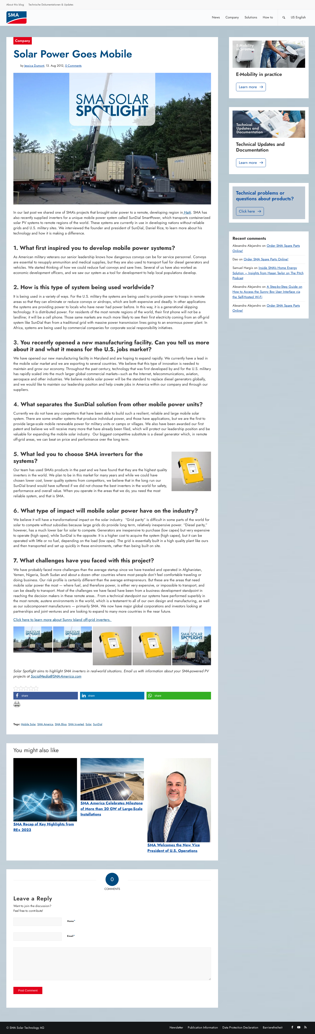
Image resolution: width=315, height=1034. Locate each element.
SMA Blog (60, 724)
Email (71, 936)
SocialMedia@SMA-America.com (56, 676)
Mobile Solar (28, 724)
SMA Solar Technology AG (27, 1027)
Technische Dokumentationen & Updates (51, 5)
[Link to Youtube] (298, 1027)
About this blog (15, 5)
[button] (45, 695)
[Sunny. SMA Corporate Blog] (19, 17)
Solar (88, 724)
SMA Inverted (76, 724)
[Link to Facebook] (292, 1027)
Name (71, 921)
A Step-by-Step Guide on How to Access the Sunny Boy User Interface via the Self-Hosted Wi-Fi (267, 291)
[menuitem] (15, 5)
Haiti (187, 212)
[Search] (284, 17)
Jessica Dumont (34, 65)
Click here (250, 211)
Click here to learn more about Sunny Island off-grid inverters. (62, 619)
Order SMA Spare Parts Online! (266, 259)
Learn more (251, 87)
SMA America (45, 724)
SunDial (97, 724)
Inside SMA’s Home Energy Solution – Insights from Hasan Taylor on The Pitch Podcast (268, 273)
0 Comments (73, 65)
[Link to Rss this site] (305, 1027)
